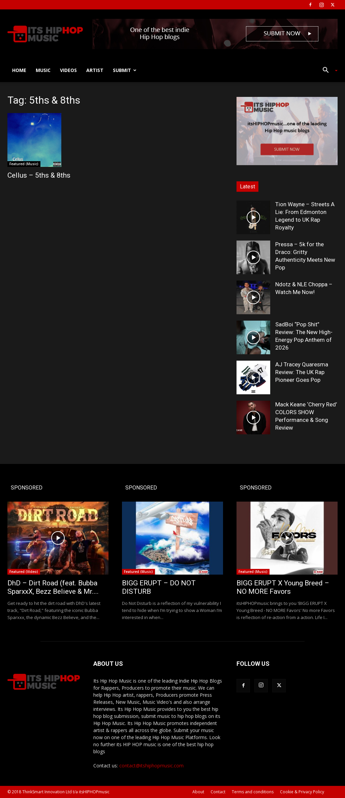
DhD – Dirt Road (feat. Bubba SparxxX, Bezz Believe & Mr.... (53, 587)
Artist (94, 70)
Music (43, 70)
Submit (124, 70)
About (198, 792)
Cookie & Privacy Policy (302, 792)
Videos (68, 70)
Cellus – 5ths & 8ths (38, 175)
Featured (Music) (23, 163)
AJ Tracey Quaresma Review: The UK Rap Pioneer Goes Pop (301, 372)
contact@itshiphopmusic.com (151, 765)
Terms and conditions (253, 792)
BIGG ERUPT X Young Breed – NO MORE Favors (283, 587)
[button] (327, 71)
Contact (218, 792)
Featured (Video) (23, 571)
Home (19, 70)
